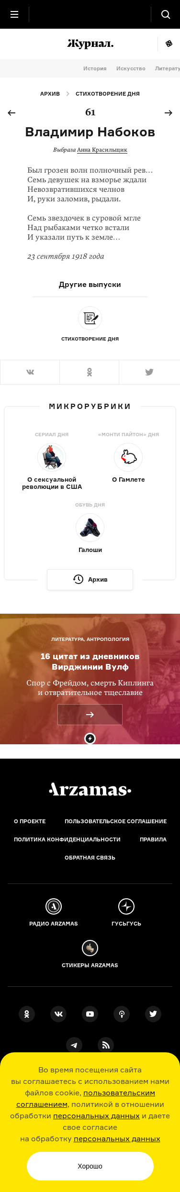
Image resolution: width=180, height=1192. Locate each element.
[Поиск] (165, 14)
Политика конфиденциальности (67, 839)
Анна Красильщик (102, 149)
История (95, 68)
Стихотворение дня (108, 93)
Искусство (131, 68)
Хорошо (90, 1166)
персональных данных (96, 1115)
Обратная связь (90, 857)
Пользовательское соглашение (116, 821)
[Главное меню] (14, 14)
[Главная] (90, 789)
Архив (50, 93)
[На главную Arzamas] (90, 14)
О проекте (29, 821)
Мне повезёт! (169, 44)
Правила (153, 839)
